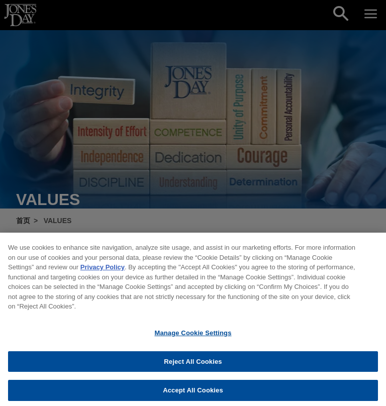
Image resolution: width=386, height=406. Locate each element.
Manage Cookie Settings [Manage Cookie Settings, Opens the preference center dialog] (192, 341)
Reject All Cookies (193, 370)
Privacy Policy (102, 275)
